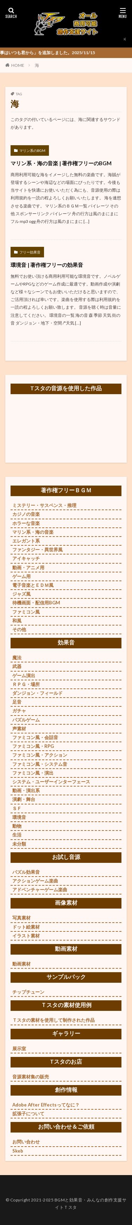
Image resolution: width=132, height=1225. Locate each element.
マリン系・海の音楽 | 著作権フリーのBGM (61, 163)
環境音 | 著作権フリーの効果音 (47, 265)
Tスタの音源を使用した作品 (66, 388)
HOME (17, 65)
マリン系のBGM (32, 150)
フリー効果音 (29, 252)
